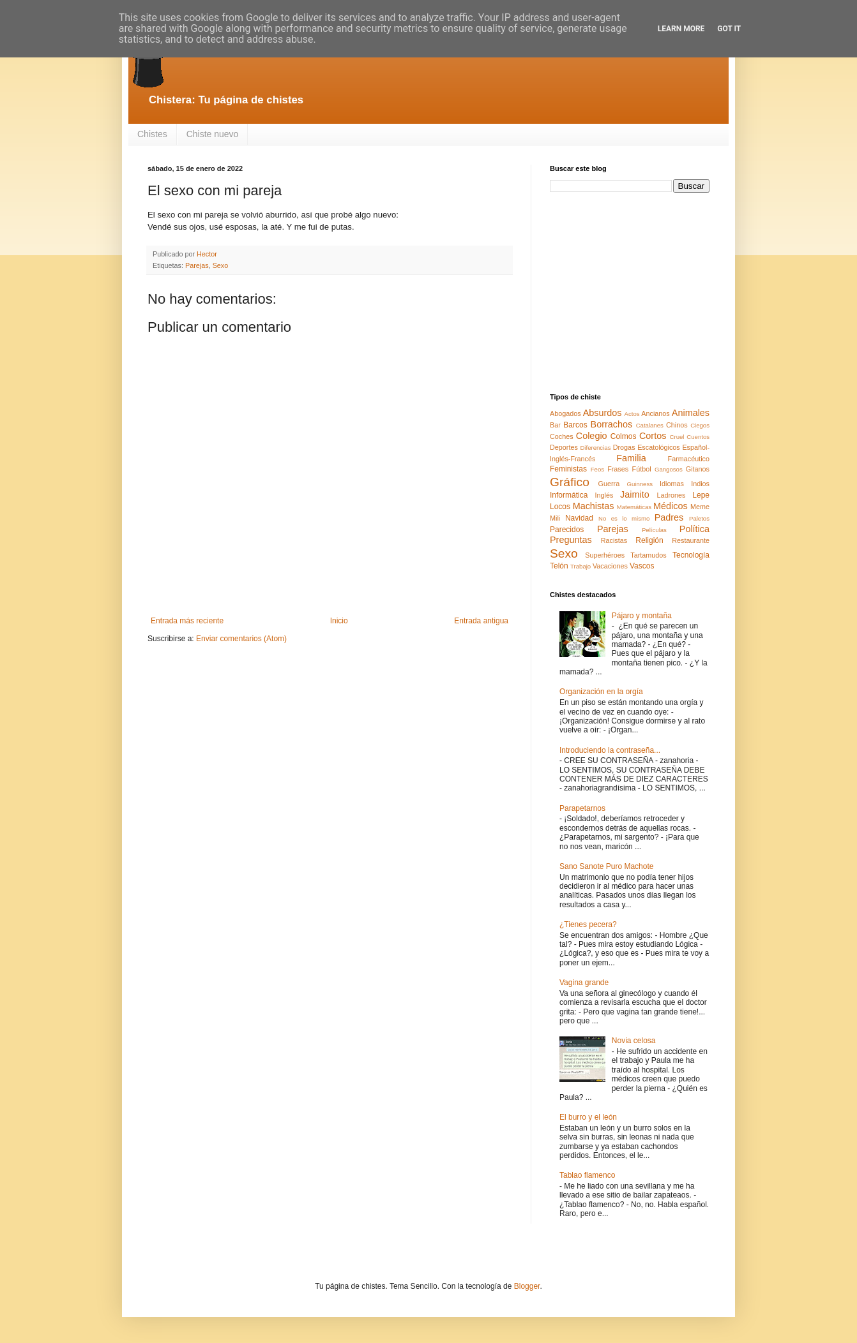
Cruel (677, 436)
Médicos (670, 506)
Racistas (614, 540)
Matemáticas (634, 506)
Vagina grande (584, 982)
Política (694, 529)
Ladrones (670, 495)
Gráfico (569, 482)
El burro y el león (588, 1117)
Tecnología (690, 555)
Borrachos (612, 424)
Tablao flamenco (587, 1175)
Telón (559, 565)
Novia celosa (634, 1040)
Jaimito (634, 494)
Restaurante (690, 540)
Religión (649, 540)
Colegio (591, 436)
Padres (669, 517)
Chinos (677, 425)
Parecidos (567, 529)
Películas (654, 529)
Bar (555, 425)
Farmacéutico (688, 459)
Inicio (339, 620)
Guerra (609, 483)
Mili (555, 518)
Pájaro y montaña (642, 615)
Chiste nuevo (212, 134)
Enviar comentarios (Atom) (241, 638)
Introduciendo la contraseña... (609, 750)
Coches (561, 436)
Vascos (642, 565)
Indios (700, 483)
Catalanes (650, 425)
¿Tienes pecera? (588, 924)
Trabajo (580, 566)
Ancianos (655, 413)
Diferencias (595, 447)
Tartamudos (648, 555)
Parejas (197, 265)
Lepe (700, 495)
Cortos (652, 436)
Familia (631, 458)
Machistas (593, 506)
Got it (729, 28)
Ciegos (699, 425)
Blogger (527, 1286)
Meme (699, 506)
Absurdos (602, 413)
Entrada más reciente (187, 620)
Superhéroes (605, 555)
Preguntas (571, 540)
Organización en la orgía (601, 691)
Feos (597, 469)
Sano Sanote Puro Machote (606, 866)
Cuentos (697, 436)
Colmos (624, 436)
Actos (632, 413)
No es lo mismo (623, 518)
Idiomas (672, 483)
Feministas (568, 468)
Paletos (699, 518)
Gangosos (669, 469)
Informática (569, 495)
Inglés (604, 495)
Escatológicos (658, 447)
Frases (617, 469)
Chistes (152, 134)
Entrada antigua (481, 620)
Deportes (564, 447)
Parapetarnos (582, 808)
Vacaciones (610, 566)
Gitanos (697, 469)
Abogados (565, 413)
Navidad (579, 518)
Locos (560, 506)
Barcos (575, 424)
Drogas (624, 447)
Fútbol (641, 469)
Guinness (639, 483)
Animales (690, 413)
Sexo (221, 265)
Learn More (681, 28)
